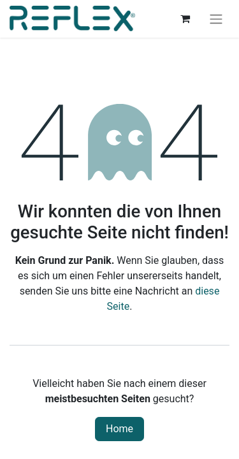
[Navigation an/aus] (216, 19)
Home (119, 429)
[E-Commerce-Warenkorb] (185, 18)
